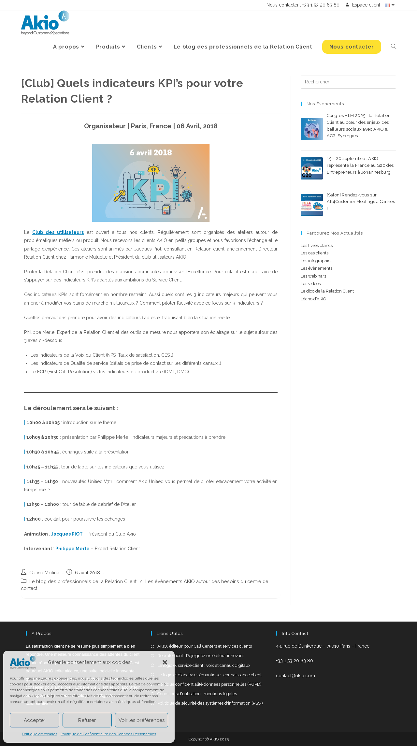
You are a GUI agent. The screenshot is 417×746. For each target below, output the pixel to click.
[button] (165, 662)
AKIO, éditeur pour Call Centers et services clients (204, 646)
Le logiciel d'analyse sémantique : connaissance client (209, 674)
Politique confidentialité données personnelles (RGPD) (209, 684)
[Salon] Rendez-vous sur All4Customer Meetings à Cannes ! (361, 202)
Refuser (87, 720)
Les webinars (313, 276)
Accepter (34, 720)
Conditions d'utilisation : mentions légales (197, 693)
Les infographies (316, 260)
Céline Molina (44, 572)
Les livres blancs (317, 245)
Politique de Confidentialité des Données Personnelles (108, 734)
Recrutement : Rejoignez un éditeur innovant (200, 655)
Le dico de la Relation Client (327, 291)
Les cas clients (314, 253)
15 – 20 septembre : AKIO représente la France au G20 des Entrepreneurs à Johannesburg (360, 165)
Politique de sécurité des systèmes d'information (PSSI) (210, 703)
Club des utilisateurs (58, 232)
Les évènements (316, 268)
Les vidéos (311, 283)
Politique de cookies (39, 734)
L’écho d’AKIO (313, 298)
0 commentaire (377, 143)
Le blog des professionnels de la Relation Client (83, 581)
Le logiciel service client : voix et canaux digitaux (204, 665)
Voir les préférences (142, 720)
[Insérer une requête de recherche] (348, 82)
